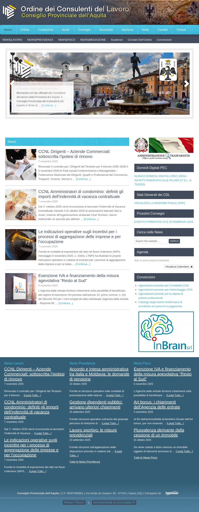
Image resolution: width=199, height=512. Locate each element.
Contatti (163, 29)
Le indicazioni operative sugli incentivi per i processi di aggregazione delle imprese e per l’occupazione (79, 236)
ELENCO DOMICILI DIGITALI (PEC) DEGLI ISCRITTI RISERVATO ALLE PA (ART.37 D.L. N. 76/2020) (163, 180)
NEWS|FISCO (66, 39)
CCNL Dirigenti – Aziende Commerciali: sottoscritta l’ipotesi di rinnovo (34, 374)
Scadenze (117, 39)
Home (8, 29)
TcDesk (181, 29)
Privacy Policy (74, 502)
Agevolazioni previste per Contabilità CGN (163, 285)
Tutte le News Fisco (145, 457)
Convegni (84, 29)
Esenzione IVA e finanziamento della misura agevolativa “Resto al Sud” (163, 374)
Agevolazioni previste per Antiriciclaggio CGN (165, 289)
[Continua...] (49, 105)
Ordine (25, 29)
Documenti (106, 29)
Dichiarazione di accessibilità (114, 502)
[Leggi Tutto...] (32, 395)
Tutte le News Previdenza (84, 461)
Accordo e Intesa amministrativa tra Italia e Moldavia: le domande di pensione (99, 374)
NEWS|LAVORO (12, 39)
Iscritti (66, 29)
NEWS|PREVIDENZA (40, 39)
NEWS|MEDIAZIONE (93, 39)
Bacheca (127, 29)
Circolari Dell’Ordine (140, 39)
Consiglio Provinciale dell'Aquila (99, 12)
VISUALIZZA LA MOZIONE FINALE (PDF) (159, 203)
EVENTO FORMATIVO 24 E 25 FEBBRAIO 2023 (163, 221)
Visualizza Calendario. (179, 266)
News (145, 29)
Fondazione (45, 29)
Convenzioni (164, 39)
